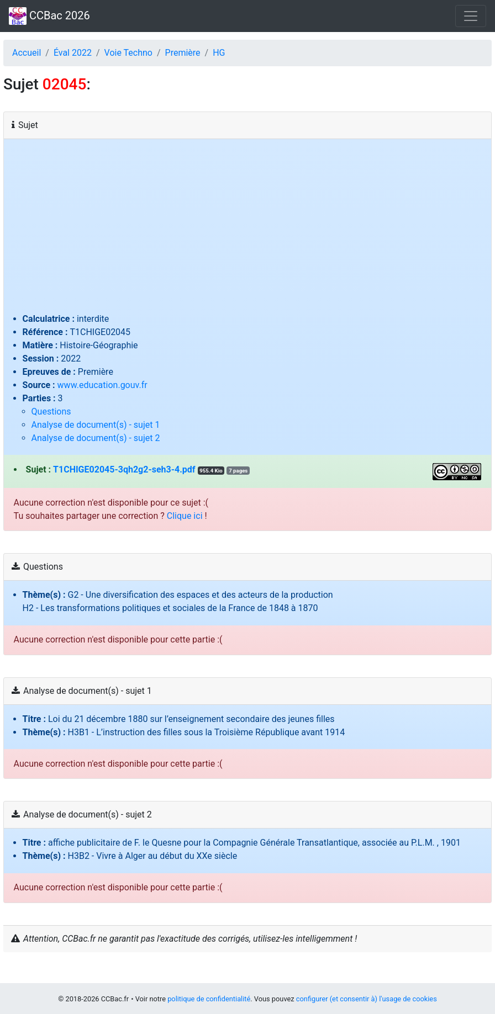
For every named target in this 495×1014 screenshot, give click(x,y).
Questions (51, 411)
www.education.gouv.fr (102, 385)
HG (219, 52)
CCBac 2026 (49, 16)
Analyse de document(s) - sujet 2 (95, 438)
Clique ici (185, 516)
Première (183, 52)
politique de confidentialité (208, 999)
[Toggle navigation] (470, 16)
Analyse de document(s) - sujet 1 (95, 425)
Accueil (26, 52)
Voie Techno (128, 52)
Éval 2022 (73, 52)
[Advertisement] (248, 229)
